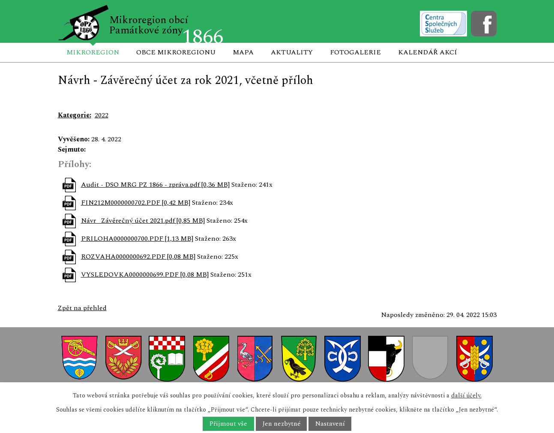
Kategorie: (74, 115)
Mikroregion (92, 52)
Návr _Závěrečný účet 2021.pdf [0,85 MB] (143, 220)
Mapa (243, 52)
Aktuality (292, 52)
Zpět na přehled (82, 308)
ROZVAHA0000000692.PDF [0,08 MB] (138, 256)
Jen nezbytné (281, 424)
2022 (101, 115)
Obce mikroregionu (176, 52)
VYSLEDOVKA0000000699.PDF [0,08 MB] (145, 274)
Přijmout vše (228, 424)
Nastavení (330, 424)
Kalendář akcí (427, 52)
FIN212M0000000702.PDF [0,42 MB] (135, 202)
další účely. (466, 395)
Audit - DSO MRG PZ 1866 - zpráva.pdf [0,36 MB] (155, 184)
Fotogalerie (355, 52)
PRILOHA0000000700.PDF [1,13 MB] (137, 238)
